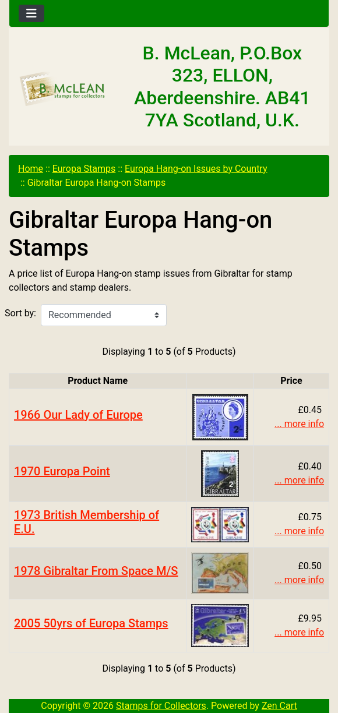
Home (30, 168)
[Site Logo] (62, 89)
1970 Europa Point (62, 471)
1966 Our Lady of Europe (78, 415)
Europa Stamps (84, 168)
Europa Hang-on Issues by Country (196, 168)
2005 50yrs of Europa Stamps (91, 623)
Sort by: (20, 313)
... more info (299, 423)
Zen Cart (279, 705)
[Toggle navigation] (31, 13)
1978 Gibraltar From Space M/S (96, 571)
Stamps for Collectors (161, 705)
